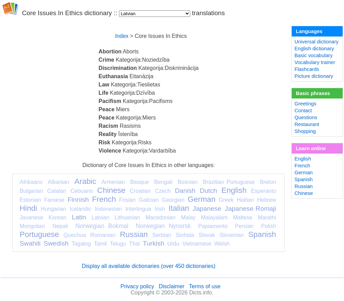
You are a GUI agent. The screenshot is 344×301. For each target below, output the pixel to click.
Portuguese (39, 234)
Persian (244, 226)
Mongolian (32, 226)
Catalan (56, 191)
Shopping (305, 131)
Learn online (311, 148)
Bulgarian (31, 191)
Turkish (153, 243)
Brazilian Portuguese (229, 182)
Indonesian (108, 209)
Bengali (163, 182)
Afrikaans (31, 182)
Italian (179, 208)
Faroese (54, 200)
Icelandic (80, 209)
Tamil (100, 244)
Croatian (140, 191)
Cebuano (82, 191)
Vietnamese (196, 244)
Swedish (56, 243)
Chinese (111, 190)
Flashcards (306, 69)
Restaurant (306, 124)
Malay (188, 217)
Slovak (206, 235)
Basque (139, 182)
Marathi (267, 217)
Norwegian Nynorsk (163, 225)
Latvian (100, 217)
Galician (149, 200)
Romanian (103, 235)
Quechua (75, 235)
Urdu (173, 244)
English (234, 190)
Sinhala (185, 235)
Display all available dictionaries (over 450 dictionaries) (149, 266)
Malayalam (214, 217)
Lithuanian (127, 217)
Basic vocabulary (313, 55)
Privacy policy (137, 286)
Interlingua (138, 209)
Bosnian (188, 182)
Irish (160, 209)
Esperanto (263, 191)
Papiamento (212, 226)
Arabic (85, 181)
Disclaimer (171, 286)
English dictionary (314, 48)
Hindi (28, 208)
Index (121, 36)
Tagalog (81, 244)
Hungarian (53, 209)
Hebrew (266, 200)
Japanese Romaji (250, 208)
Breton (268, 182)
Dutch (208, 190)
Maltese (242, 217)
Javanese (31, 217)
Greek (226, 200)
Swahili (30, 243)
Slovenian (231, 235)
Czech (162, 191)
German (202, 199)
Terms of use (205, 286)
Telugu (118, 244)
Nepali (60, 226)
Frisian (127, 200)
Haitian (245, 200)
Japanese (207, 208)
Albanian (58, 182)
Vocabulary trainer (314, 62)
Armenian (113, 182)
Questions (305, 117)
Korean (57, 217)
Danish (185, 190)
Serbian (161, 235)
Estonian (30, 200)
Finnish (78, 199)
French (104, 199)
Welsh (221, 244)
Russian (134, 234)
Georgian (173, 200)
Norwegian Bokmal (101, 225)
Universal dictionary (316, 41)
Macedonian (160, 217)
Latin (79, 217)
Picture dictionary (313, 76)
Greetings (305, 103)
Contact (303, 110)
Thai (134, 244)
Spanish (262, 234)
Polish (268, 226)
